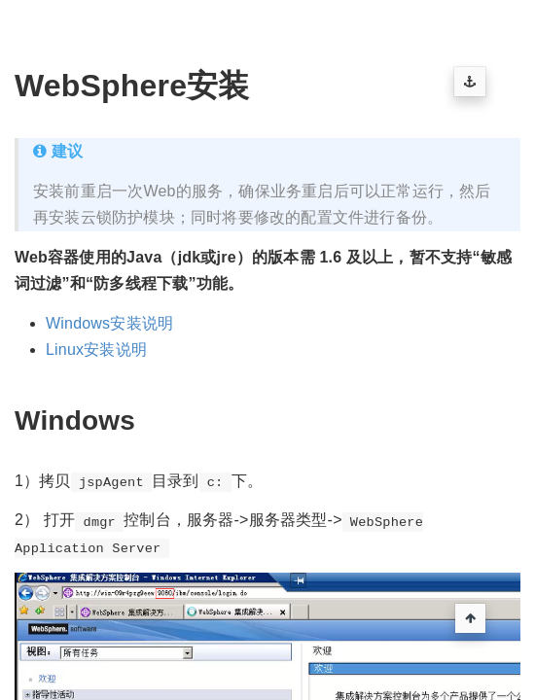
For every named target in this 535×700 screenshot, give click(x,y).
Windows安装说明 (109, 323)
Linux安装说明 (96, 349)
